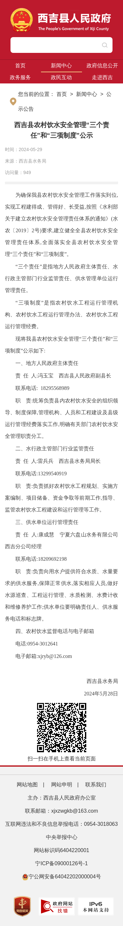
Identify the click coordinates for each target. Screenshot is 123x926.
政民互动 (61, 77)
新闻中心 (61, 65)
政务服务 (20, 77)
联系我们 (95, 784)
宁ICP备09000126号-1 (62, 863)
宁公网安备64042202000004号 (61, 876)
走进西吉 (102, 77)
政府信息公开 (102, 65)
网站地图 (27, 784)
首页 (20, 65)
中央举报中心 (61, 837)
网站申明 (61, 784)
